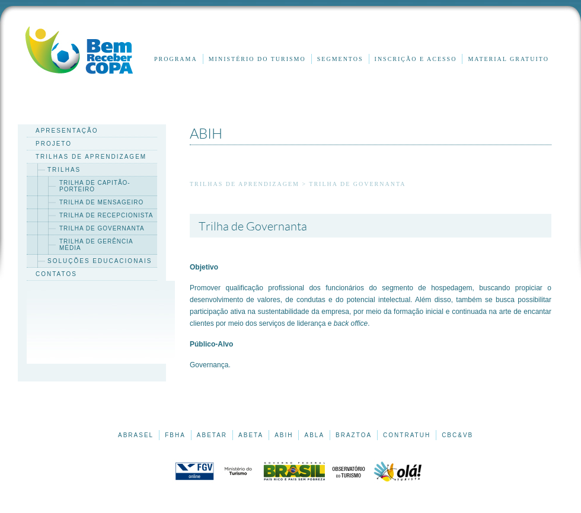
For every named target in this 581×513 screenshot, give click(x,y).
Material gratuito (508, 59)
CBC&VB (457, 435)
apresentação (67, 130)
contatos (56, 274)
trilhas (64, 169)
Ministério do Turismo (257, 59)
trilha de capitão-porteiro (94, 186)
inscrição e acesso (416, 59)
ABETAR (212, 435)
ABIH (283, 435)
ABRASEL (136, 435)
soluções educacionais (99, 261)
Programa (175, 59)
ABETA (250, 435)
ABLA (314, 435)
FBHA (175, 435)
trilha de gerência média (96, 244)
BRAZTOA (354, 435)
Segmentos (340, 59)
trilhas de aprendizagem (91, 156)
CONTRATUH (406, 435)
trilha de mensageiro (101, 202)
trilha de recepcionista (106, 215)
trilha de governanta (102, 228)
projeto (54, 143)
